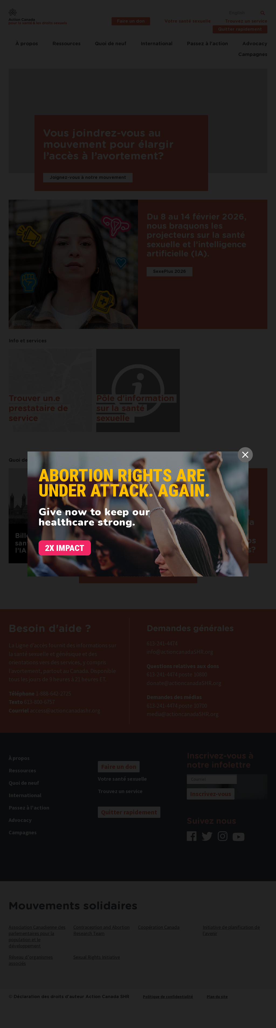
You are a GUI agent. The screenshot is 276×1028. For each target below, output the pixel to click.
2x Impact (64, 548)
